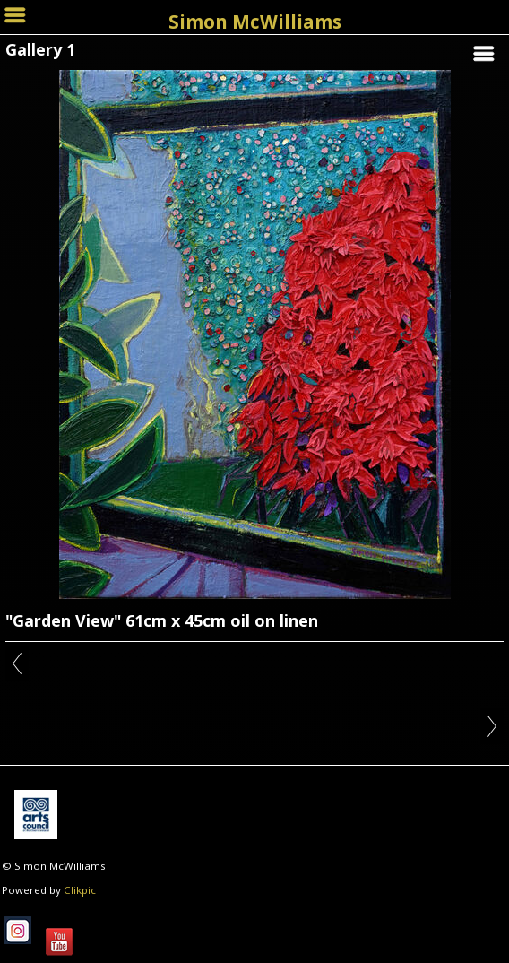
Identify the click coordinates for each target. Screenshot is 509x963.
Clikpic (80, 890)
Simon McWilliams (254, 21)
